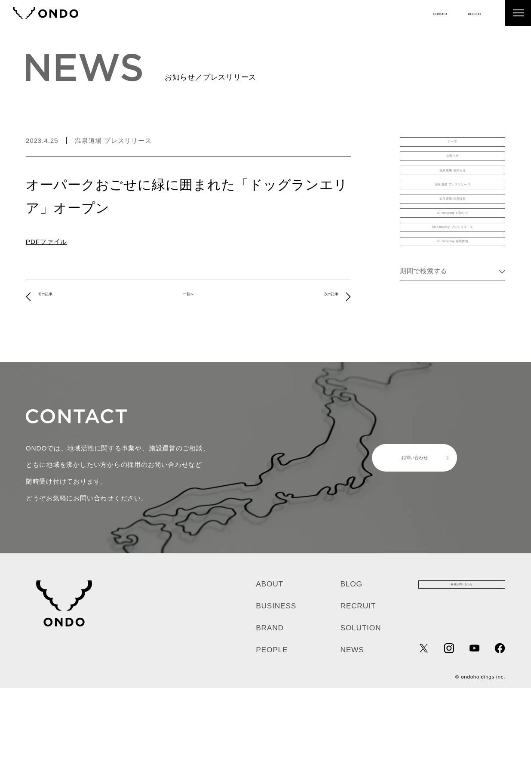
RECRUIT (467, 12)
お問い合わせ (400, 534)
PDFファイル (46, 241)
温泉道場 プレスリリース (113, 140)
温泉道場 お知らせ (452, 199)
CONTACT (415, 12)
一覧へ (188, 296)
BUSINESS (276, 683)
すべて (452, 147)
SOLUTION (360, 704)
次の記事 (323, 296)
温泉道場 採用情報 (452, 250)
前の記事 (53, 296)
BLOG (351, 661)
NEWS (352, 726)
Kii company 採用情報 (452, 327)
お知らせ (452, 173)
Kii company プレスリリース (452, 301)
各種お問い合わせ (461, 666)
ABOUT (269, 661)
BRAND (270, 704)
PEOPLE (272, 726)
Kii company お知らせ (452, 276)
